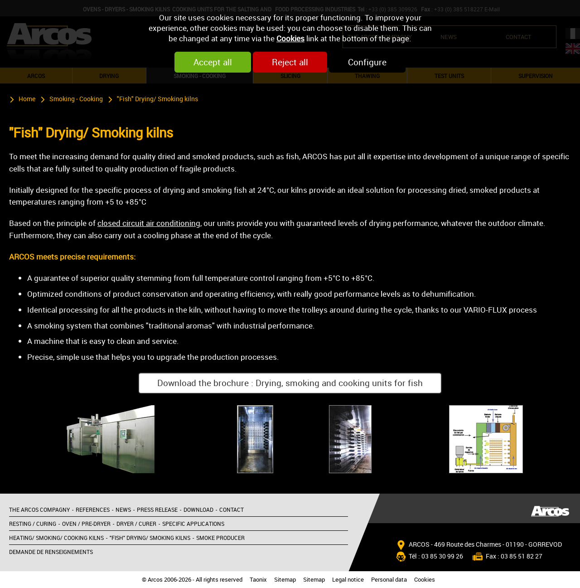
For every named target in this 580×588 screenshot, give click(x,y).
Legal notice (348, 579)
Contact (231, 509)
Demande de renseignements (51, 551)
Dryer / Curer (136, 523)
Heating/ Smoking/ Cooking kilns (56, 537)
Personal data (389, 579)
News (123, 509)
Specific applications (193, 523)
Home (27, 98)
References (93, 509)
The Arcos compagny (39, 509)
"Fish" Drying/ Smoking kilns (157, 98)
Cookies (290, 38)
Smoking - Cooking (76, 98)
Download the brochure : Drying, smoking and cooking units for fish (290, 383)
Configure (367, 62)
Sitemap (285, 579)
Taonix (258, 579)
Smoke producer (220, 537)
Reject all (290, 62)
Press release (157, 509)
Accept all (212, 62)
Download (198, 509)
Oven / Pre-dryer (86, 523)
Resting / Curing (32, 523)
